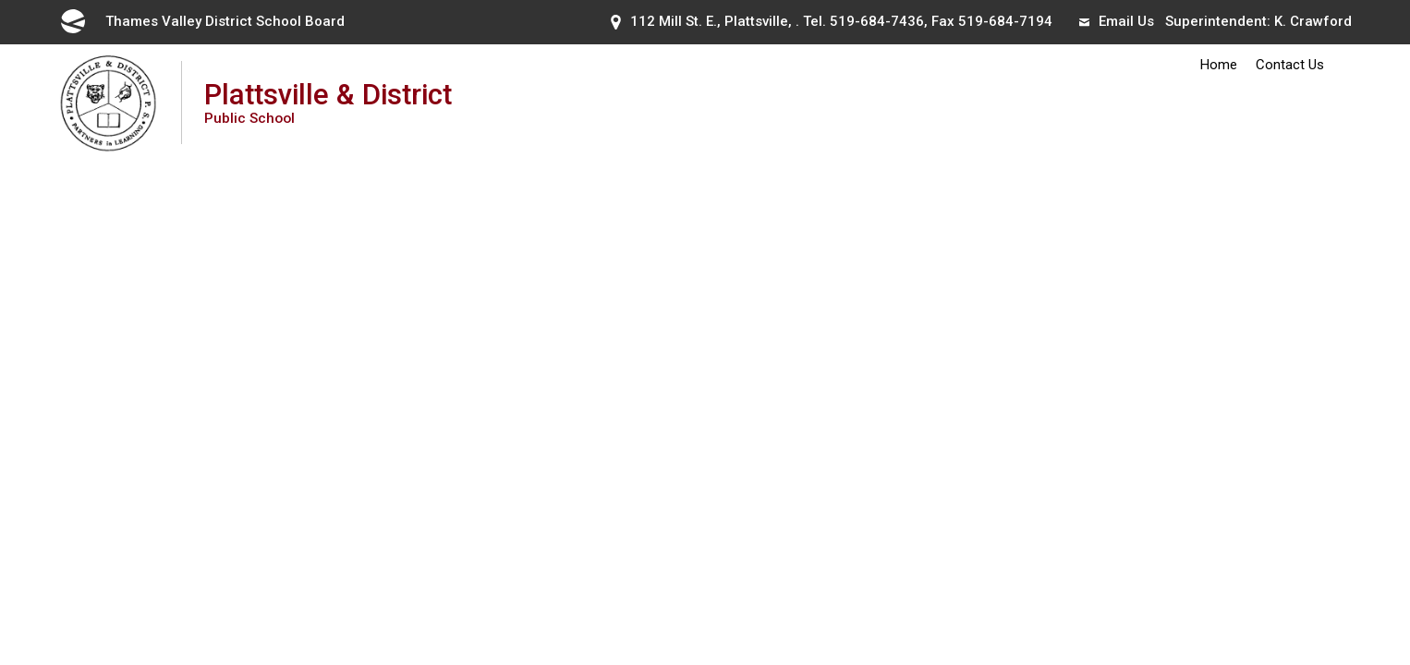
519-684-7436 (877, 21)
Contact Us (1290, 64)
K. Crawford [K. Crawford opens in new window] (1313, 21)
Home (1218, 64)
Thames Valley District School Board (201, 21)
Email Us (1116, 21)
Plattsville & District (328, 102)
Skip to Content (0, 0)
